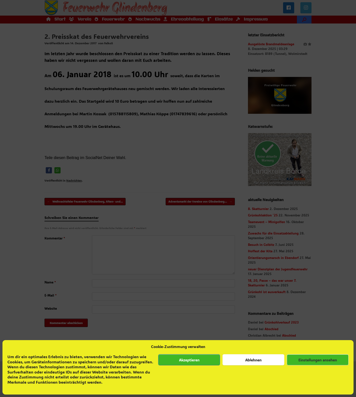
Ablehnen (253, 359)
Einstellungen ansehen (317, 359)
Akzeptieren (189, 359)
